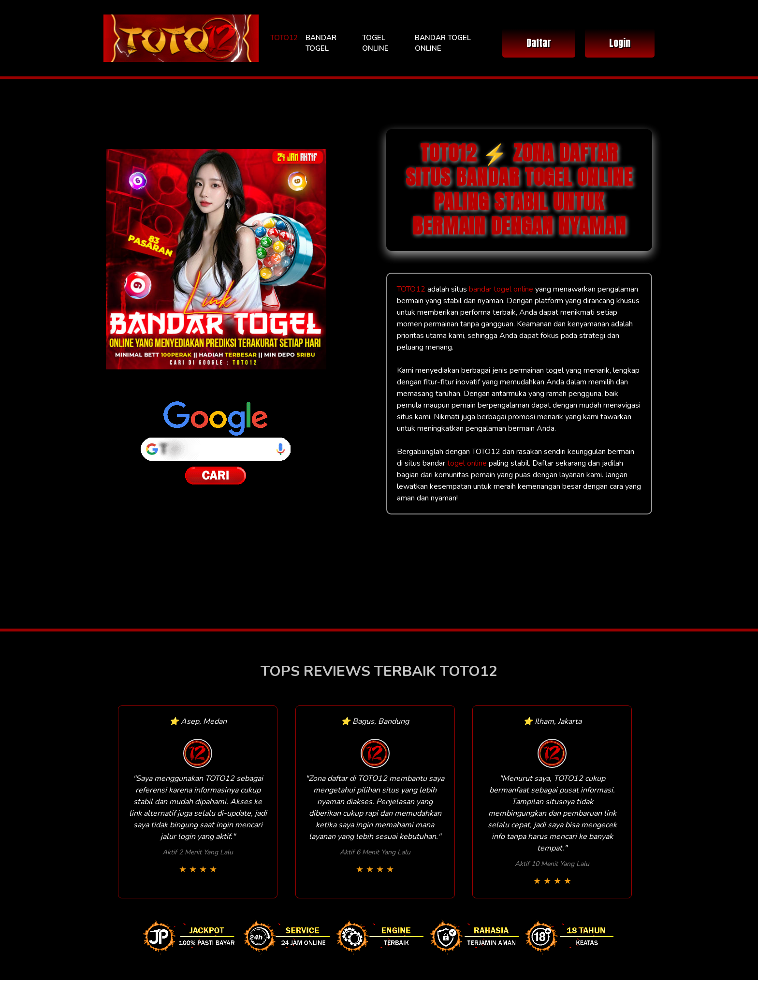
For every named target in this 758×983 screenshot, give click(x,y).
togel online (467, 463)
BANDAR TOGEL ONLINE (443, 43)
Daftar (538, 42)
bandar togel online (501, 289)
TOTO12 (284, 38)
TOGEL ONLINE (375, 43)
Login (619, 42)
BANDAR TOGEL (321, 43)
